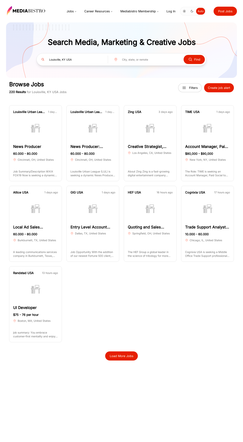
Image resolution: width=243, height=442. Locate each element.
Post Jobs (225, 11)
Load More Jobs (121, 356)
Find (194, 59)
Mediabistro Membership (139, 11)
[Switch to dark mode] (192, 11)
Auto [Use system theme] (201, 11)
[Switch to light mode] (184, 11)
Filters (190, 88)
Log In (170, 11)
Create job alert (219, 88)
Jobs (72, 11)
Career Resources (98, 11)
